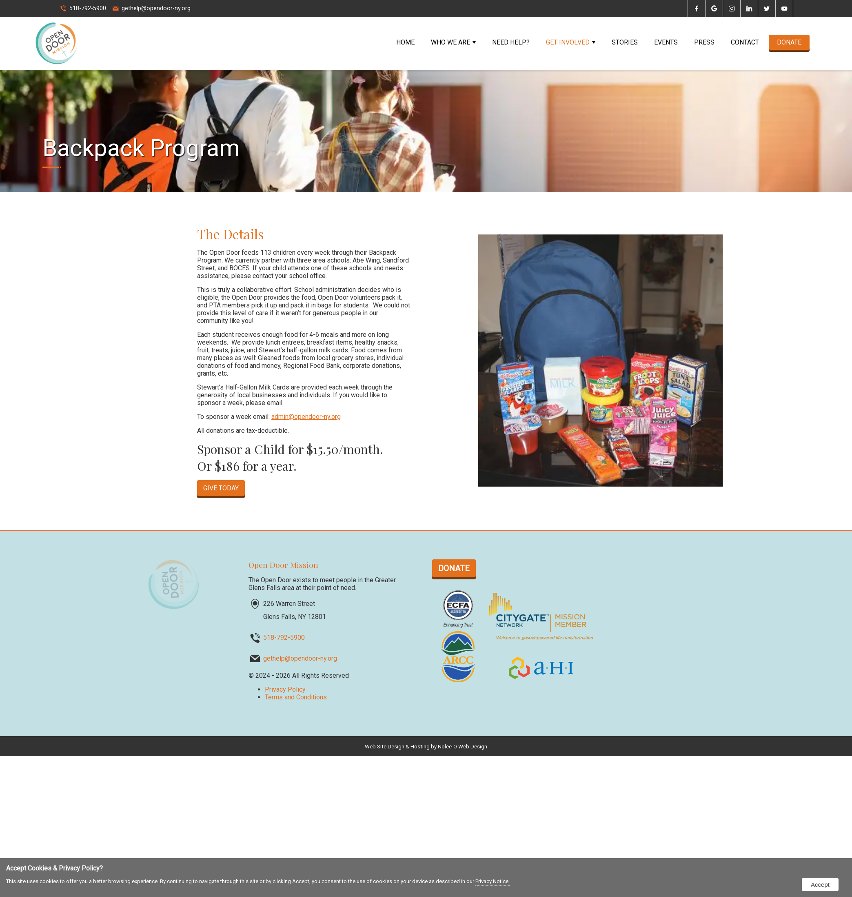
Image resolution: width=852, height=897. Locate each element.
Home (405, 42)
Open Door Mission (283, 564)
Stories (625, 42)
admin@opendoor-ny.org (306, 417)
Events (666, 42)
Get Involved (570, 42)
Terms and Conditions (296, 697)
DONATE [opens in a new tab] (789, 42)
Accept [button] (820, 884)
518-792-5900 (87, 8)
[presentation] (697, 9)
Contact (745, 42)
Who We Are (453, 42)
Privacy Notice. (492, 881)
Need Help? (511, 42)
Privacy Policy (285, 689)
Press (704, 42)
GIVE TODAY (221, 488)
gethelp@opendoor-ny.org (156, 8)
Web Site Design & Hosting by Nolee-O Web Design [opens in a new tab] (426, 746)
